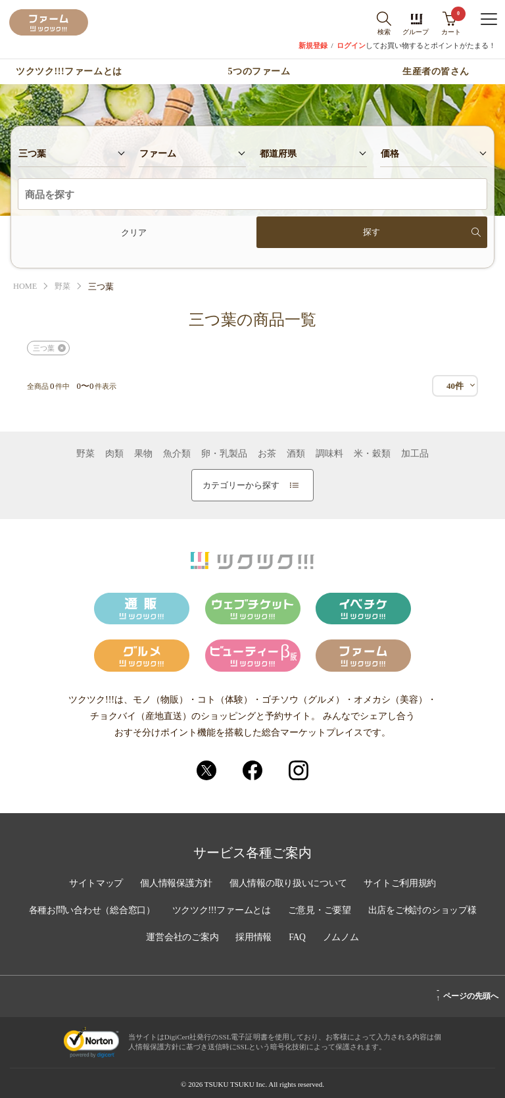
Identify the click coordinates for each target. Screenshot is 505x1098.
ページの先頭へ (467, 994)
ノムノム (342, 937)
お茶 (267, 454)
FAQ (298, 937)
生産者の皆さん (435, 71)
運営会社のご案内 (181, 937)
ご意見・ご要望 (321, 911)
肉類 (114, 454)
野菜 (64, 286)
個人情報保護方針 (175, 884)
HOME (25, 286)
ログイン (351, 45)
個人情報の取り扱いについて (289, 884)
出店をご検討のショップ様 (425, 911)
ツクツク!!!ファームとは (69, 71)
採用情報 (253, 937)
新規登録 (313, 45)
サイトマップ (93, 884)
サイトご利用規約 (402, 884)
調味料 (329, 454)
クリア (134, 232)
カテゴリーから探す (251, 485)
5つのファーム (259, 71)
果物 (143, 454)
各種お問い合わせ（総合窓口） (88, 911)
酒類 (296, 454)
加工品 (415, 454)
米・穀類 (372, 454)
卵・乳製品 (224, 454)
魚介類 (177, 454)
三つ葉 (44, 348)
